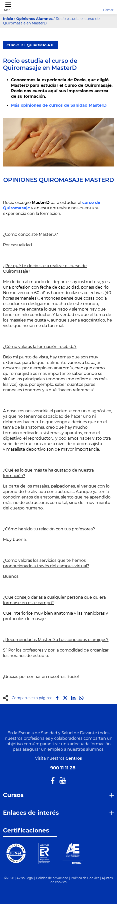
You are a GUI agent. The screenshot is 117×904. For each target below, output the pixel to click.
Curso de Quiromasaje (30, 45)
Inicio (8, 18)
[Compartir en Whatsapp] (81, 698)
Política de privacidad (52, 878)
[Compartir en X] (65, 698)
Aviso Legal (25, 878)
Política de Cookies (85, 878)
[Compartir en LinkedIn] (73, 698)
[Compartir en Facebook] (57, 698)
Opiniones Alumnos (34, 18)
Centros (74, 758)
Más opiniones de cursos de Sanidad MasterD (58, 105)
